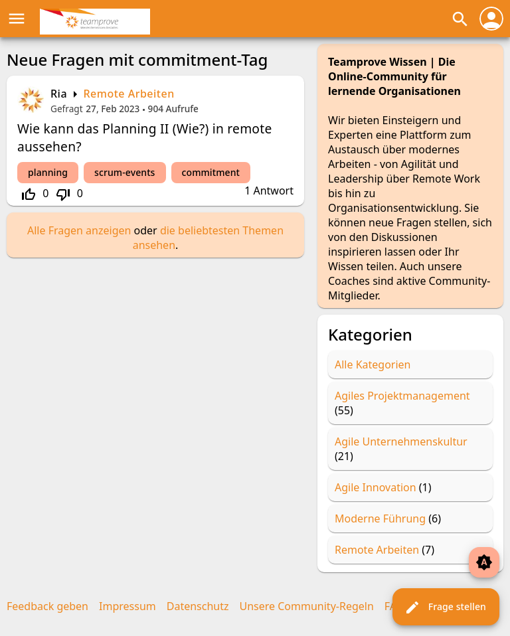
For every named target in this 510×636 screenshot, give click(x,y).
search (460, 19)
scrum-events (124, 172)
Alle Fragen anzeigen (79, 230)
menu (17, 19)
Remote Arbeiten (128, 93)
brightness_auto (484, 562)
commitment (211, 172)
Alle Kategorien (373, 364)
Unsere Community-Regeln (307, 606)
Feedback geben (47, 606)
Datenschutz (198, 606)
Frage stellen (445, 607)
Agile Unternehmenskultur (401, 441)
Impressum (127, 606)
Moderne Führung (380, 518)
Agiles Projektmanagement (402, 395)
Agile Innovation (375, 487)
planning (48, 172)
